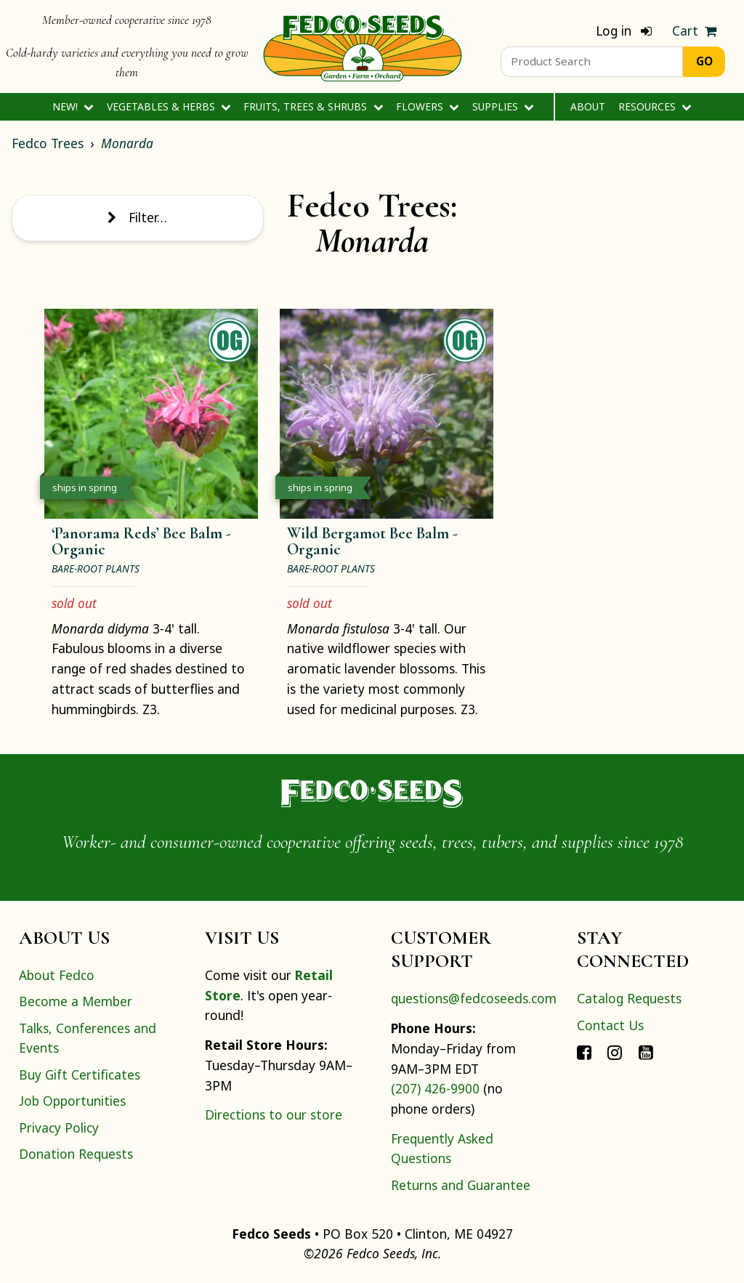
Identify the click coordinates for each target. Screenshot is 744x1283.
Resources (655, 106)
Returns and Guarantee (460, 1185)
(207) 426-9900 (435, 1088)
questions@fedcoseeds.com (474, 998)
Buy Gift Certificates (79, 1074)
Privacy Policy (59, 1127)
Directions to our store (273, 1114)
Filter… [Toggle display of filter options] (137, 217)
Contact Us (610, 1025)
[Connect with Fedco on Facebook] (584, 1051)
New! (73, 106)
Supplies (503, 106)
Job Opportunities (72, 1100)
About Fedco (56, 975)
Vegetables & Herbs (169, 106)
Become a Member (75, 1001)
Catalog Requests (629, 998)
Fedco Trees (48, 143)
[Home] (363, 46)
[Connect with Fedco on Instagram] (614, 1051)
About (587, 106)
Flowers (427, 106)
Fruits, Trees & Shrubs (313, 106)
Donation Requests (76, 1153)
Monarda (127, 143)
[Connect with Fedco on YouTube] (646, 1051)
